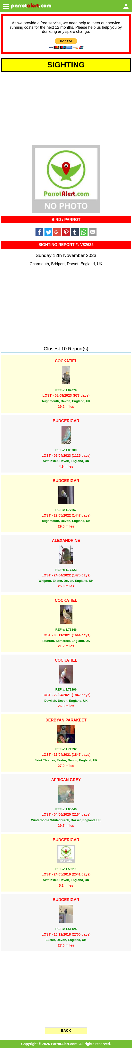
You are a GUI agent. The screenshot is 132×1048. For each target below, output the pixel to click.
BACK (66, 1030)
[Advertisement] (66, 107)
